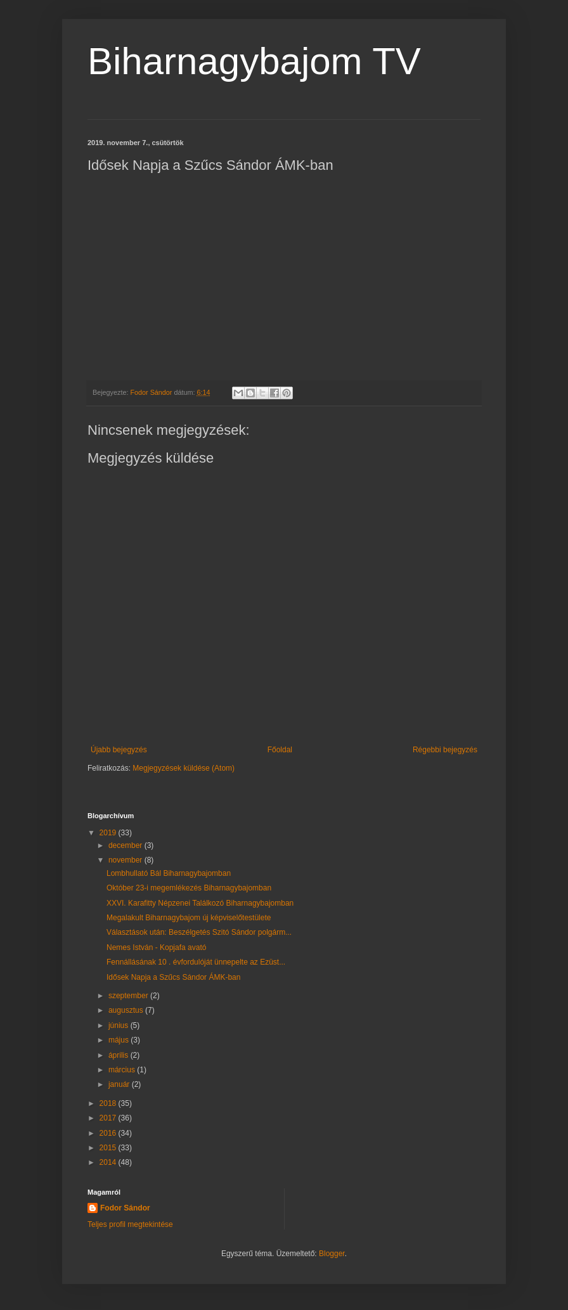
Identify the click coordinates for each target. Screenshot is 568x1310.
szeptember (129, 995)
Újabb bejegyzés (119, 749)
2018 (109, 1103)
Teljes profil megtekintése (130, 1224)
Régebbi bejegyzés (445, 749)
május (119, 1040)
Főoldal (280, 749)
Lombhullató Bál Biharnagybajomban (168, 873)
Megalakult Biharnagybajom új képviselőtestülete (188, 917)
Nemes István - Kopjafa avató (156, 947)
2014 (109, 1162)
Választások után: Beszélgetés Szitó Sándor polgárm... (199, 932)
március (122, 1069)
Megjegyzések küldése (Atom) (183, 768)
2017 (109, 1118)
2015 (109, 1147)
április (119, 1055)
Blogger (332, 1253)
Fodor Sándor (125, 1208)
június (119, 1025)
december (126, 845)
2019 (109, 832)
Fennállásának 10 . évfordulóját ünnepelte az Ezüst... (195, 962)
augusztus (126, 1010)
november (126, 860)
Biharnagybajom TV (254, 61)
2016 (109, 1133)
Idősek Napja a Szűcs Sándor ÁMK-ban (173, 977)
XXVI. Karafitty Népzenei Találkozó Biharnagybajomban (200, 903)
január (120, 1084)
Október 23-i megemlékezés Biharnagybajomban (188, 887)
